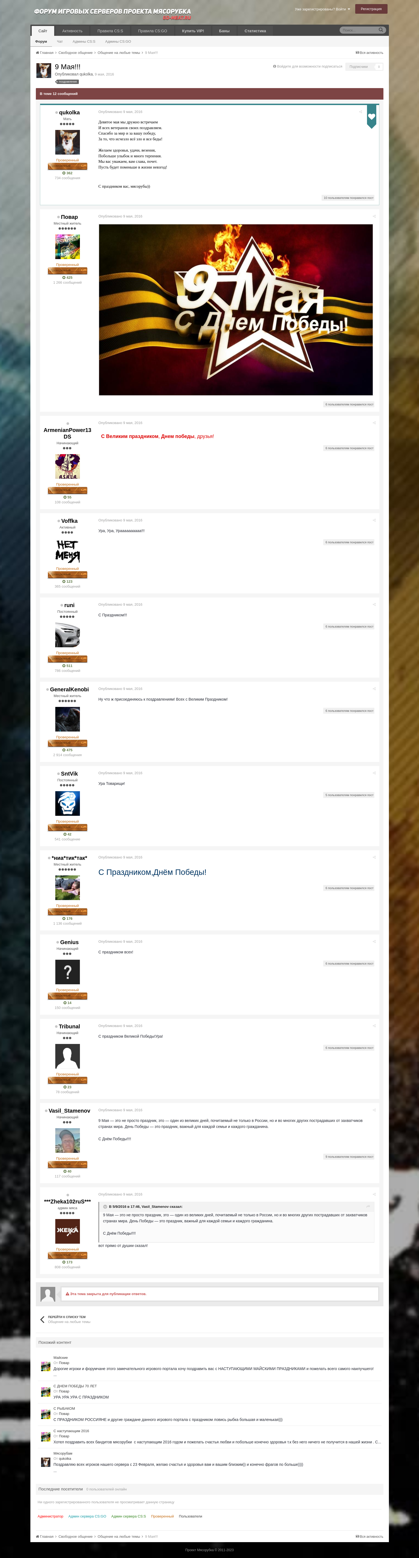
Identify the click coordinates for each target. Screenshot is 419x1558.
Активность (72, 31)
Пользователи (190, 1516)
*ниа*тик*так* (69, 858)
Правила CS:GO (152, 31)
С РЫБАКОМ (64, 1408)
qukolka (86, 74)
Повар (69, 217)
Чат (60, 41)
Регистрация (371, 9)
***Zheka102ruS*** (67, 1202)
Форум (41, 41)
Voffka (69, 521)
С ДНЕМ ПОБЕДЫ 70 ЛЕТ (75, 1386)
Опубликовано (121, 112)
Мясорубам (63, 1453)
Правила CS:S (110, 31)
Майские (61, 1358)
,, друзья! (158, 436)
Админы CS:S (84, 41)
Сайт (43, 31)
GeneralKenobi (69, 689)
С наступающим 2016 (71, 1431)
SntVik (69, 774)
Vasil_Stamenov (69, 1111)
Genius (69, 942)
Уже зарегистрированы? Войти (322, 9)
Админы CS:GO (118, 41)
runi (69, 605)
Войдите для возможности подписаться (309, 66)
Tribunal (69, 1026)
